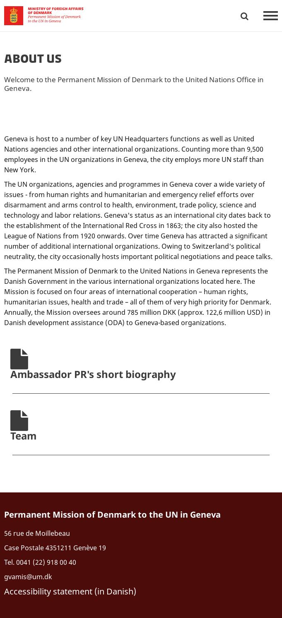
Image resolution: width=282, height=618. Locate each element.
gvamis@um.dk (28, 576)
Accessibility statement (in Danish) (70, 591)
